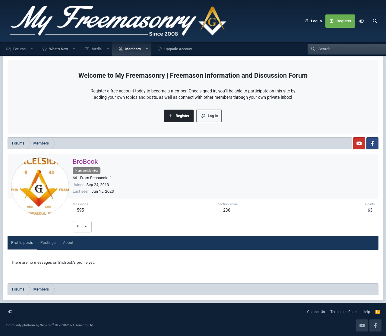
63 (370, 210)
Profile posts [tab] (22, 242)
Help (366, 312)
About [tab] (68, 242)
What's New (58, 49)
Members (133, 49)
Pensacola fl (101, 178)
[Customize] (361, 21)
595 (80, 210)
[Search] (374, 21)
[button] (32, 49)
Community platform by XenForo (49, 325)
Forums (19, 49)
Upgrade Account (178, 49)
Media (97, 49)
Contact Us (316, 312)
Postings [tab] (48, 242)
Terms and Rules (344, 312)
